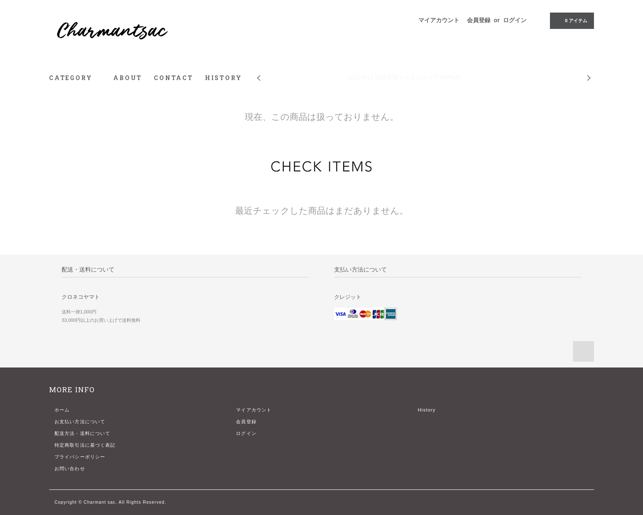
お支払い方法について (79, 421)
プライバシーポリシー (79, 456)
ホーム (62, 409)
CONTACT (173, 78)
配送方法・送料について (82, 433)
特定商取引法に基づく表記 (84, 445)
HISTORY (223, 78)
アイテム (571, 20)
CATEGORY (75, 78)
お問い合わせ (69, 468)
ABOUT (127, 78)
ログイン (514, 20)
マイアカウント (438, 20)
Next (589, 72)
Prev (258, 72)
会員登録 (478, 20)
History (427, 409)
